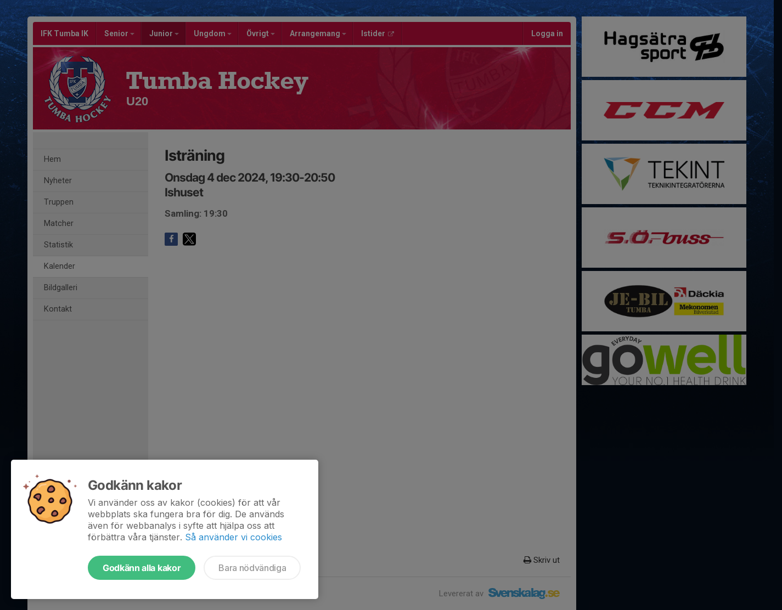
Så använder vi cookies (233, 537)
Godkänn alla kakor (142, 567)
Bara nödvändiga (252, 567)
